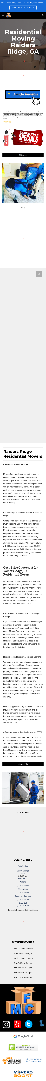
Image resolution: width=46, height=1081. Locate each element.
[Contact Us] (23, 764)
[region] (23, 6)
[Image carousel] (23, 186)
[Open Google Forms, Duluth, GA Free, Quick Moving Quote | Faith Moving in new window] (39, 274)
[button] (3, 15)
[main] (23, 41)
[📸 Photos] (23, 155)
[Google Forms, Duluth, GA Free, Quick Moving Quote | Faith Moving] (23, 355)
